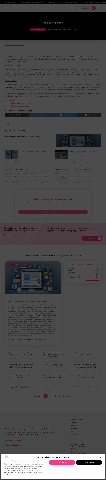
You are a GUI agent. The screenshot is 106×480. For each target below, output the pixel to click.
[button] (101, 457)
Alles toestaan (62, 462)
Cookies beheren (89, 462)
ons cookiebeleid (16, 474)
